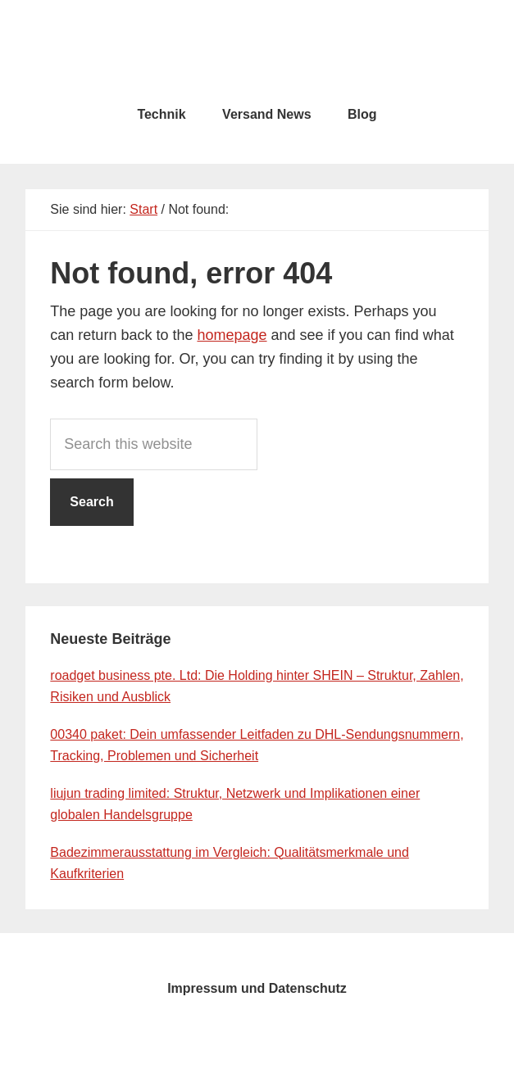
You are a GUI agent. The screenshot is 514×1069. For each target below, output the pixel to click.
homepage (231, 335)
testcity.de (257, 49)
